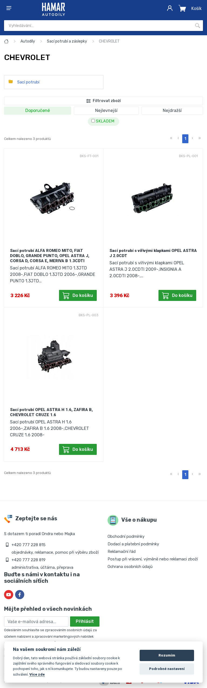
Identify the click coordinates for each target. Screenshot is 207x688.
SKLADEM (102, 121)
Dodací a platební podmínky (133, 544)
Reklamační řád (122, 551)
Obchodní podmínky (126, 536)
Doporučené (37, 110)
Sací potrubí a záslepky (67, 41)
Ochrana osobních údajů (130, 566)
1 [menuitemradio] (185, 138)
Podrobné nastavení (167, 669)
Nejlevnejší (106, 110)
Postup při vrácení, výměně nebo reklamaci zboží (153, 559)
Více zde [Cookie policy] (37, 674)
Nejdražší (172, 110)
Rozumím (166, 655)
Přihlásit (85, 621)
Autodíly (27, 41)
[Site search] (98, 25)
